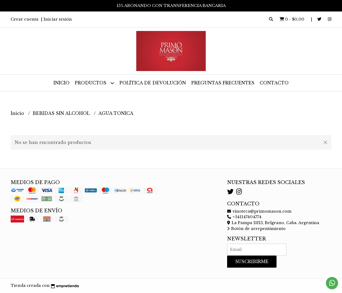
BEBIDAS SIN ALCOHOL (62, 113)
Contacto (274, 82)
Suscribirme (252, 261)
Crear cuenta (24, 19)
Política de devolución (152, 82)
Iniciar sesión (58, 19)
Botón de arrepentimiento (256, 228)
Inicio (61, 82)
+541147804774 (244, 216)
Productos (94, 83)
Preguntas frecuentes (222, 82)
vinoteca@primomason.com (259, 211)
